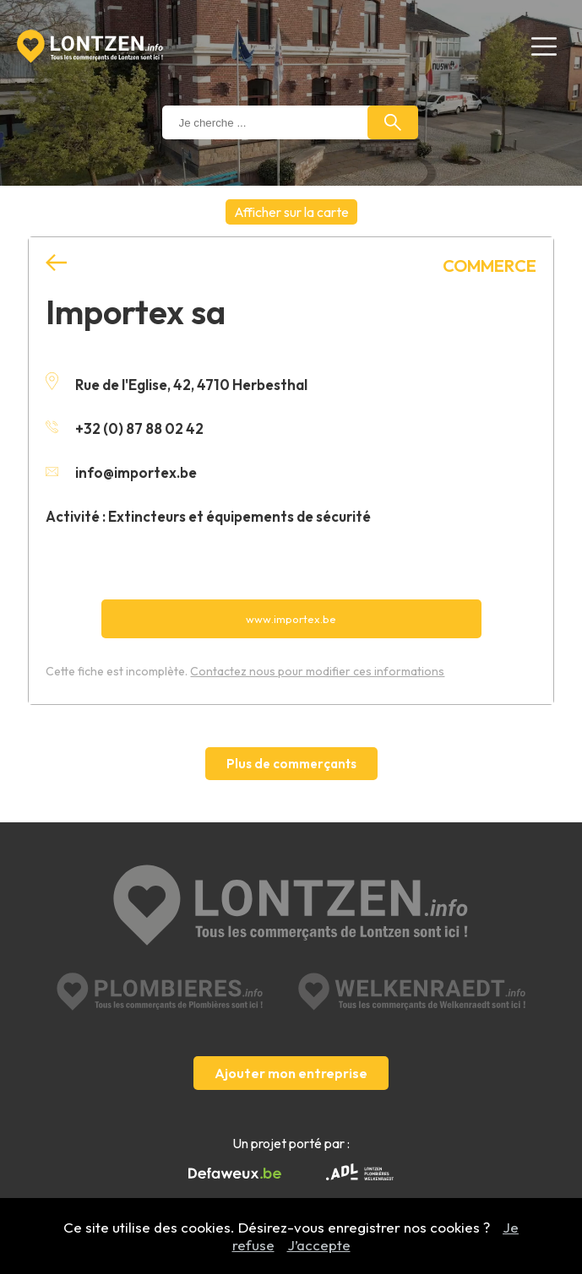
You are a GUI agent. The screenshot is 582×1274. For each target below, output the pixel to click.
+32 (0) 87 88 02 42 (125, 428)
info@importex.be (121, 472)
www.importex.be (291, 619)
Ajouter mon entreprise (291, 1073)
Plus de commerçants (291, 764)
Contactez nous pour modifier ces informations (317, 671)
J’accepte (319, 1245)
